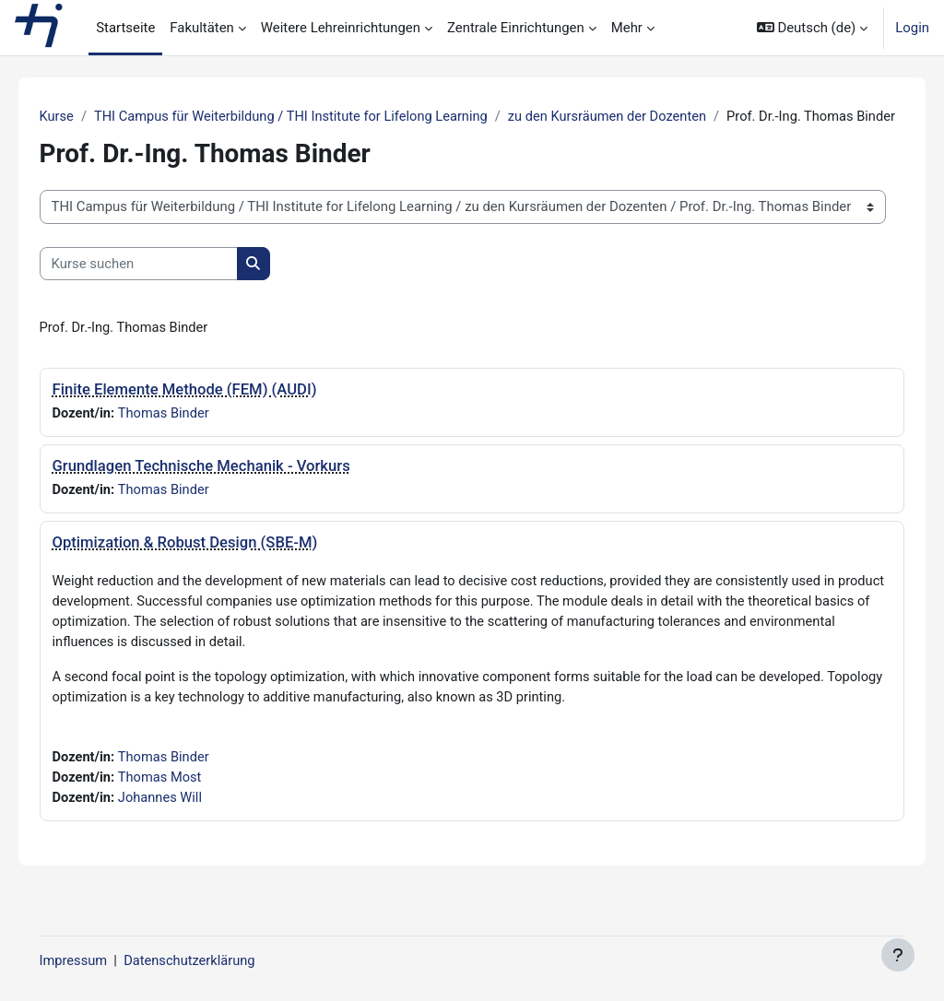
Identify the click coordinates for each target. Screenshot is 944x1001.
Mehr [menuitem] (627, 27)
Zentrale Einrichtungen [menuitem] (515, 27)
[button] (812, 27)
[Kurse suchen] (164, 284)
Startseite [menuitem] (125, 27)
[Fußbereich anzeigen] (897, 955)
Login (912, 27)
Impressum (100, 961)
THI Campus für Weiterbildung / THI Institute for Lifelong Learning (321, 117)
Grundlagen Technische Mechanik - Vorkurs (227, 488)
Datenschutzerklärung (218, 961)
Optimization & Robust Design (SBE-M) (211, 564)
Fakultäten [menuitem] (202, 27)
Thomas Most (188, 803)
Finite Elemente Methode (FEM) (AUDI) (210, 410)
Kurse (82, 117)
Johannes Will (188, 823)
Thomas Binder (192, 435)
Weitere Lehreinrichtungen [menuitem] (340, 27)
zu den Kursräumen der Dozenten (643, 117)
